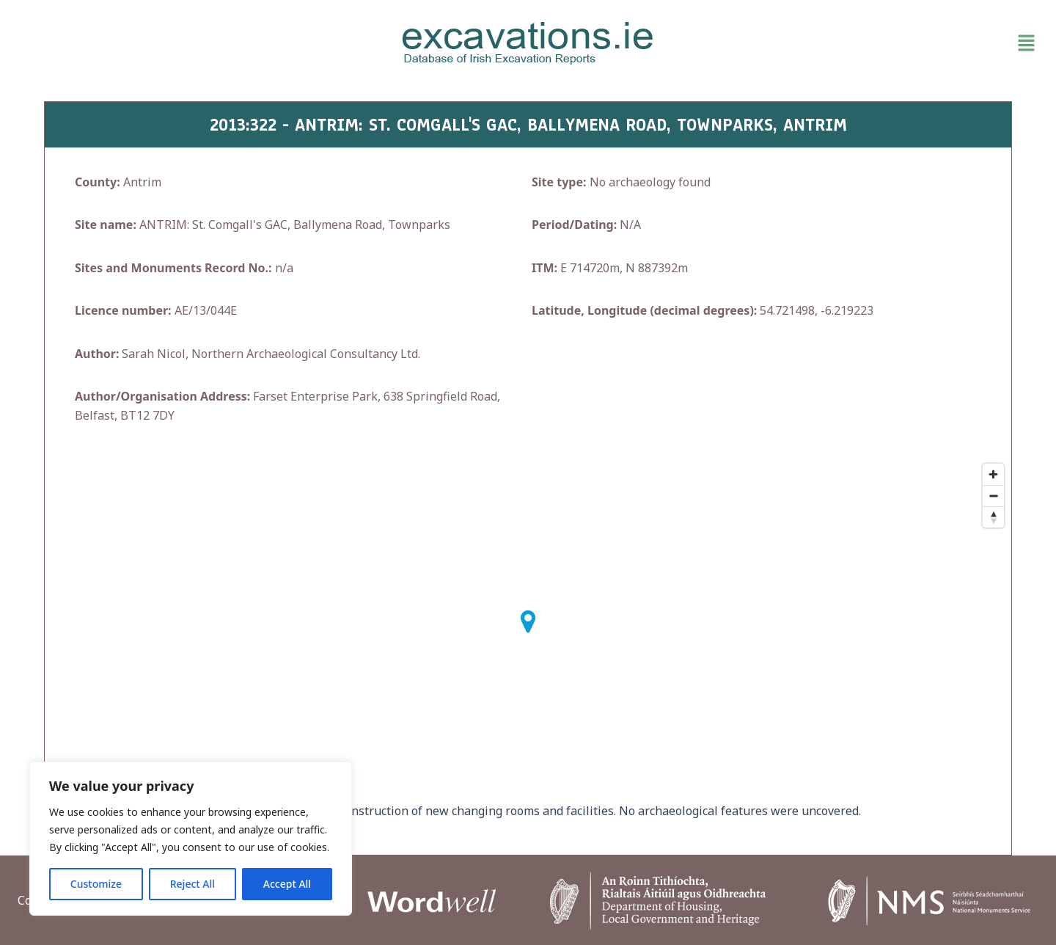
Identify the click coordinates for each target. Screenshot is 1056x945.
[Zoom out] (993, 495)
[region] (190, 839)
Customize (96, 884)
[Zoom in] (993, 474)
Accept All (287, 884)
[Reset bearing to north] (993, 517)
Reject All (192, 884)
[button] (875, 43)
